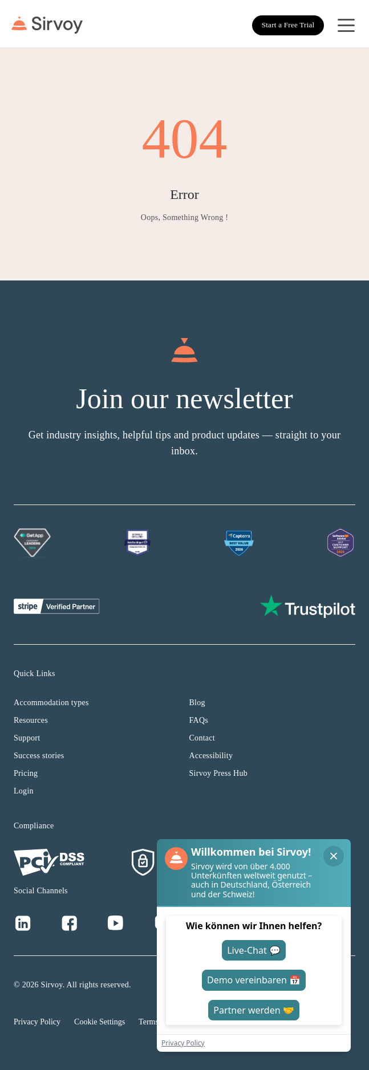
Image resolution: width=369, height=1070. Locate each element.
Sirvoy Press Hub (218, 773)
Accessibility (211, 755)
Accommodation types (51, 702)
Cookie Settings (99, 1022)
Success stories (39, 755)
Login (24, 791)
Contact (202, 738)
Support (27, 738)
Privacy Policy (37, 1022)
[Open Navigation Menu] (346, 25)
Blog (197, 702)
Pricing (26, 773)
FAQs (199, 720)
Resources (31, 720)
